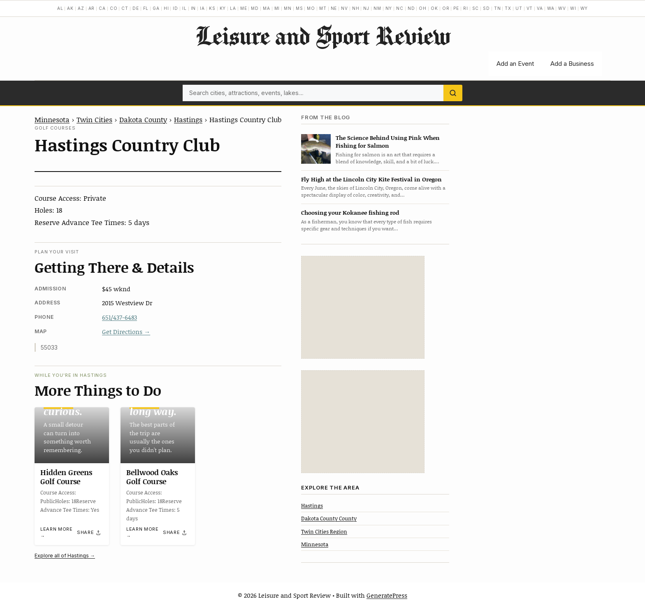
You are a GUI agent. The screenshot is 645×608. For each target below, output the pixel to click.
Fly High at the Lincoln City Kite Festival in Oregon (371, 179)
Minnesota (52, 119)
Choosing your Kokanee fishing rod (350, 212)
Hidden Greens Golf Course (66, 477)
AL (60, 8)
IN (193, 8)
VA (540, 8)
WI (573, 8)
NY (388, 8)
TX (508, 8)
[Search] (452, 93)
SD (486, 8)
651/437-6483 (119, 317)
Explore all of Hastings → (65, 555)
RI (465, 8)
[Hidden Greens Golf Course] (72, 435)
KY (223, 8)
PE (456, 8)
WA (551, 8)
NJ (366, 8)
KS (212, 8)
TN (497, 8)
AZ (81, 8)
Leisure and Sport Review (322, 35)
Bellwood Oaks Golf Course (152, 477)
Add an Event (515, 63)
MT (323, 8)
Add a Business (572, 63)
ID (175, 8)
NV (344, 8)
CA (102, 8)
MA (266, 8)
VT (530, 8)
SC (475, 8)
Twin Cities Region (324, 531)
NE (334, 8)
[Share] (89, 532)
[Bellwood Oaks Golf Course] (158, 435)
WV (562, 8)
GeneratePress (387, 595)
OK (434, 8)
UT (518, 8)
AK (70, 8)
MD (255, 8)
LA (233, 8)
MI (277, 8)
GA (156, 8)
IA (202, 8)
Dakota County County (329, 518)
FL (146, 8)
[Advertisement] (363, 307)
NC (400, 8)
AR (91, 8)
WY (584, 8)
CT (124, 8)
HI (166, 8)
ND (411, 8)
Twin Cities (94, 119)
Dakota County (143, 119)
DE (135, 8)
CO (114, 8)
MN (288, 8)
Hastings (188, 119)
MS (299, 8)
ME (243, 8)
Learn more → (56, 533)
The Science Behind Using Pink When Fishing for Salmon (388, 141)
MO (311, 8)
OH (423, 8)
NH (356, 8)
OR (446, 8)
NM (377, 8)
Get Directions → (126, 331)
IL (184, 8)
